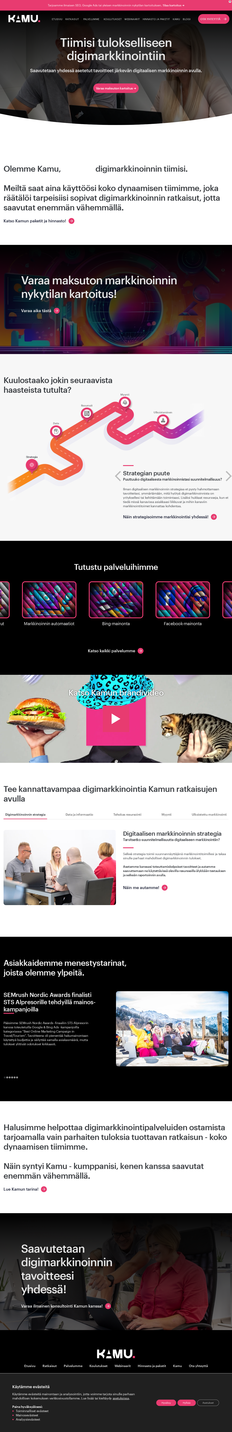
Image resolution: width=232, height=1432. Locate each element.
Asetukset (208, 1402)
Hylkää (187, 1402)
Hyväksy (166, 1402)
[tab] (5, 1077)
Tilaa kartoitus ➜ (173, 5)
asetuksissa (121, 1398)
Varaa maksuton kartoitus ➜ (116, 88)
